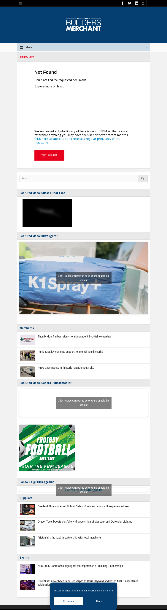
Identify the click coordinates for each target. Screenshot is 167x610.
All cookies (68, 601)
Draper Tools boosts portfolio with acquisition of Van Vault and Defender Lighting (85, 521)
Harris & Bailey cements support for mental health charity (70, 351)
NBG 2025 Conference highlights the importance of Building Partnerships (80, 565)
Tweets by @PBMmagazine (84, 490)
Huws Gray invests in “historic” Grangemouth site (66, 367)
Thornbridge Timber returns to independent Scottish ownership (74, 336)
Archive (50, 155)
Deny (99, 601)
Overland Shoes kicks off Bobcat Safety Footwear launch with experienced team (84, 506)
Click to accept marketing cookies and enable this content (83, 278)
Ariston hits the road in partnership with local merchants (69, 537)
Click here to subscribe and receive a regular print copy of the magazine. (77, 140)
